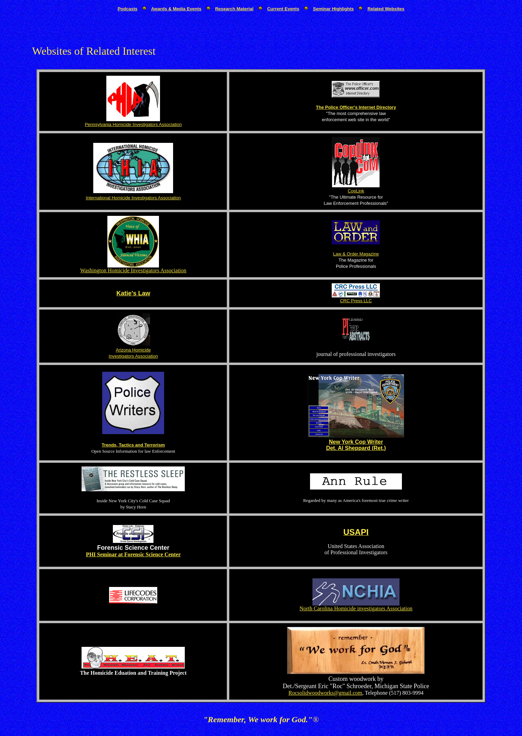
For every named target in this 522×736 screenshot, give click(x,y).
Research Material (234, 8)
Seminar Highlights (333, 8)
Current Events (283, 8)
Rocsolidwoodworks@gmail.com (325, 693)
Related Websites (385, 8)
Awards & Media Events (176, 8)
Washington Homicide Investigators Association (133, 270)
